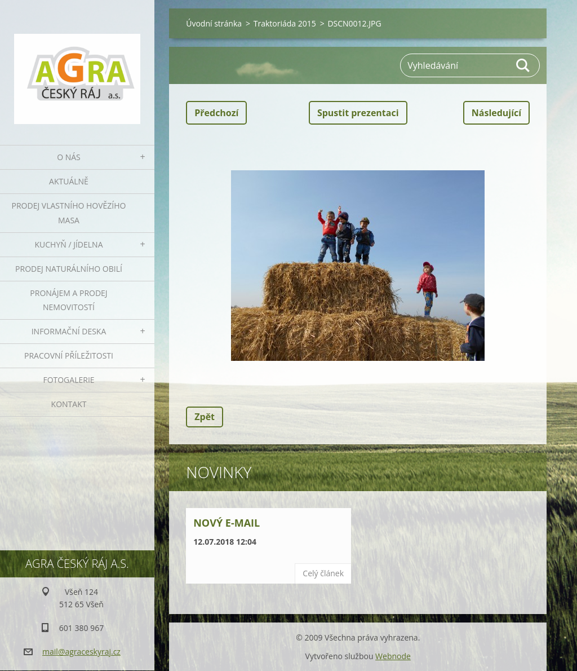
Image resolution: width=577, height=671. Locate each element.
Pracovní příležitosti (68, 355)
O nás (69, 157)
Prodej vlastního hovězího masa (69, 213)
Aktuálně (68, 181)
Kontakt (69, 404)
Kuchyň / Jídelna (68, 244)
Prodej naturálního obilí (68, 268)
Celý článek (323, 573)
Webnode (393, 656)
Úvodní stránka (214, 23)
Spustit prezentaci (358, 113)
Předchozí (216, 113)
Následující (496, 113)
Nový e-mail (226, 522)
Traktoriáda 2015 (285, 23)
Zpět (204, 416)
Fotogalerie (68, 379)
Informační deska (69, 331)
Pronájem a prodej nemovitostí (68, 300)
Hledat (523, 65)
